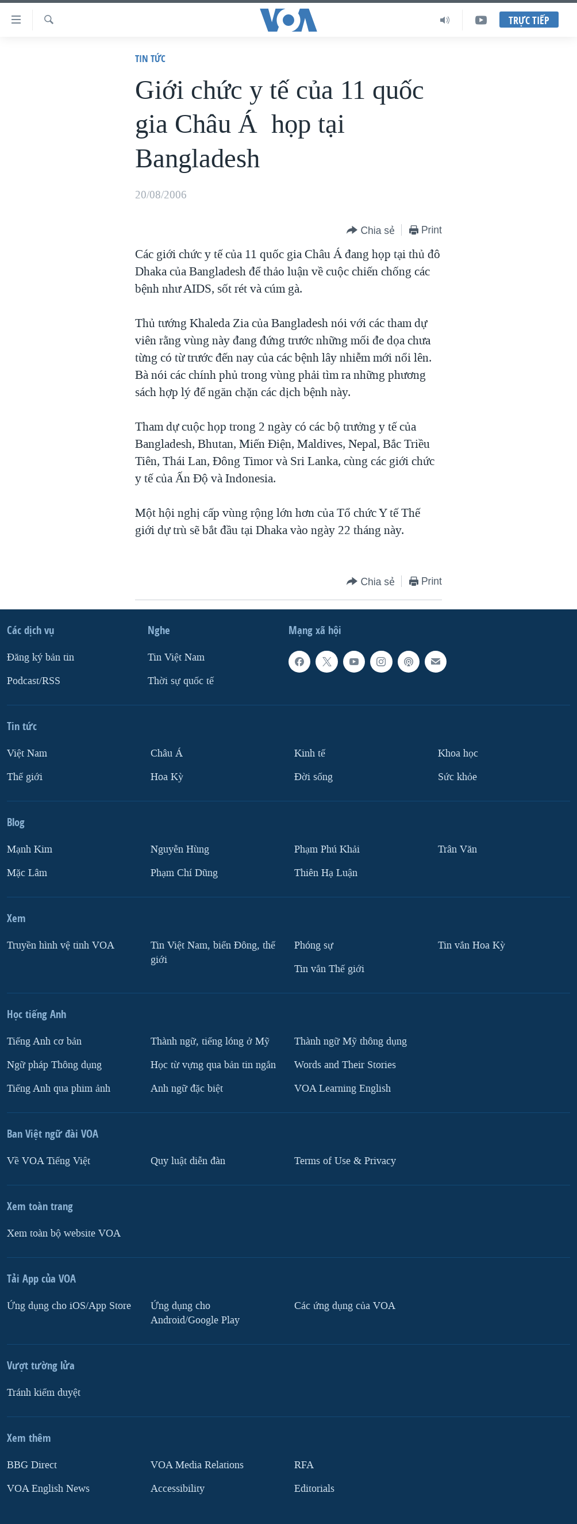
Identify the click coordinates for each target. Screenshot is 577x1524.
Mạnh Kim (29, 849)
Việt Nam (27, 753)
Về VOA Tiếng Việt (48, 1161)
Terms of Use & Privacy (345, 1161)
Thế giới (25, 777)
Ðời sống (313, 777)
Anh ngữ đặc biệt (187, 1088)
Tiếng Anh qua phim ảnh (58, 1088)
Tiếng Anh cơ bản (44, 1041)
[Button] (371, 230)
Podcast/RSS (33, 681)
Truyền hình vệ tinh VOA (60, 945)
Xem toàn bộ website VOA (64, 1233)
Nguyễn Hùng (180, 849)
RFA (304, 1465)
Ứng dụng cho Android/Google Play (195, 1313)
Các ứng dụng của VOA (344, 1305)
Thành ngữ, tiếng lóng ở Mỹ (210, 1041)
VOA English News (48, 1488)
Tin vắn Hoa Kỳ (471, 945)
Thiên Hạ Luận (325, 873)
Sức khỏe (457, 777)
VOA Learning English (342, 1088)
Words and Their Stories (345, 1065)
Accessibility (178, 1488)
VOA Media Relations (197, 1465)
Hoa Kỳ (167, 777)
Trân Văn (457, 849)
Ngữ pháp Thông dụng (54, 1065)
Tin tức (150, 58)
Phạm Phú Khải (327, 849)
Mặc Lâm (27, 873)
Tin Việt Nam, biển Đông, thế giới (213, 952)
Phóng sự (313, 945)
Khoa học (458, 753)
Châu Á (167, 753)
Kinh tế (309, 753)
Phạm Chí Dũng (184, 873)
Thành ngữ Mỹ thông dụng (350, 1041)
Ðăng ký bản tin (40, 657)
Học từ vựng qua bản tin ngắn (213, 1065)
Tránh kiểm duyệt (43, 1392)
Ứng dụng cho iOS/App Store (69, 1305)
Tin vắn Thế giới (329, 969)
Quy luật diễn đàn (188, 1161)
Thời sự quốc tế (181, 681)
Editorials (314, 1488)
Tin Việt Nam (176, 657)
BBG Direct (32, 1465)
